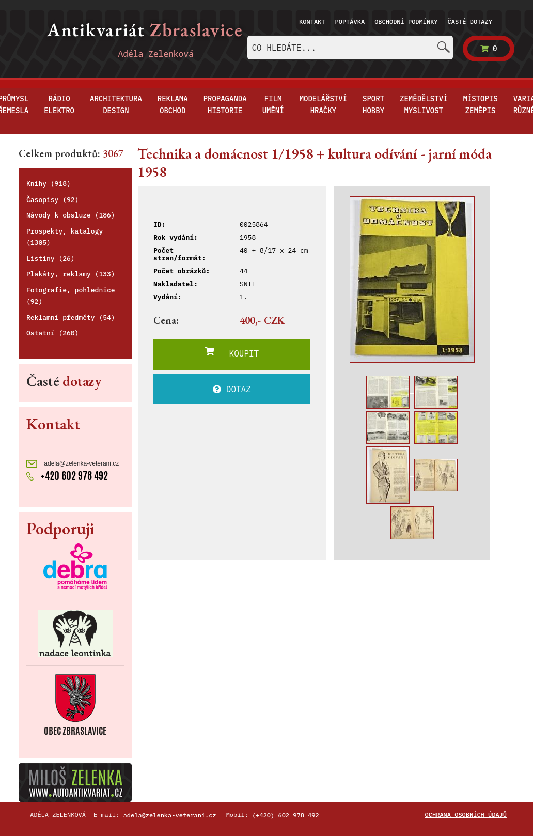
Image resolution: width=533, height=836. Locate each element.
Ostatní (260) (52, 333)
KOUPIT (232, 353)
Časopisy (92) (52, 199)
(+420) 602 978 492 (285, 815)
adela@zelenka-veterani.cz (72, 464)
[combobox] (350, 47)
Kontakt (312, 21)
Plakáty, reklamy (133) (70, 274)
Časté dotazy (470, 21)
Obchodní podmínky (405, 21)
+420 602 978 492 (67, 475)
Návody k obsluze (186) (70, 215)
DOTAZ (232, 389)
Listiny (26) (50, 258)
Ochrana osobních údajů (466, 814)
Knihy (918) (48, 183)
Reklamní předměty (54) (70, 317)
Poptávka (350, 21)
